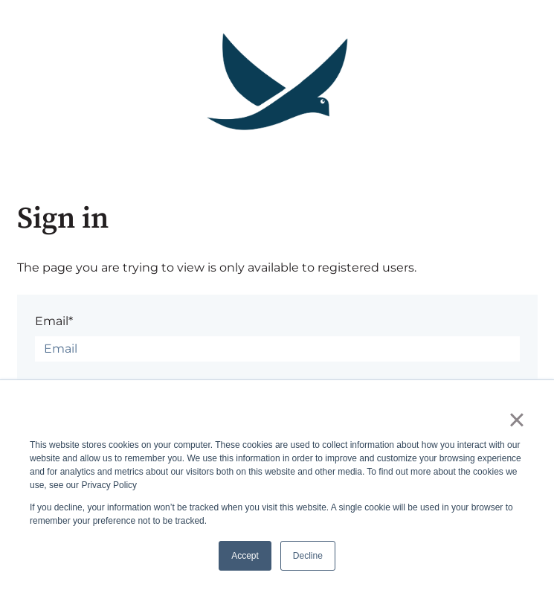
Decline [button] (308, 556)
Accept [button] (245, 556)
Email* (54, 321)
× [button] (516, 419)
